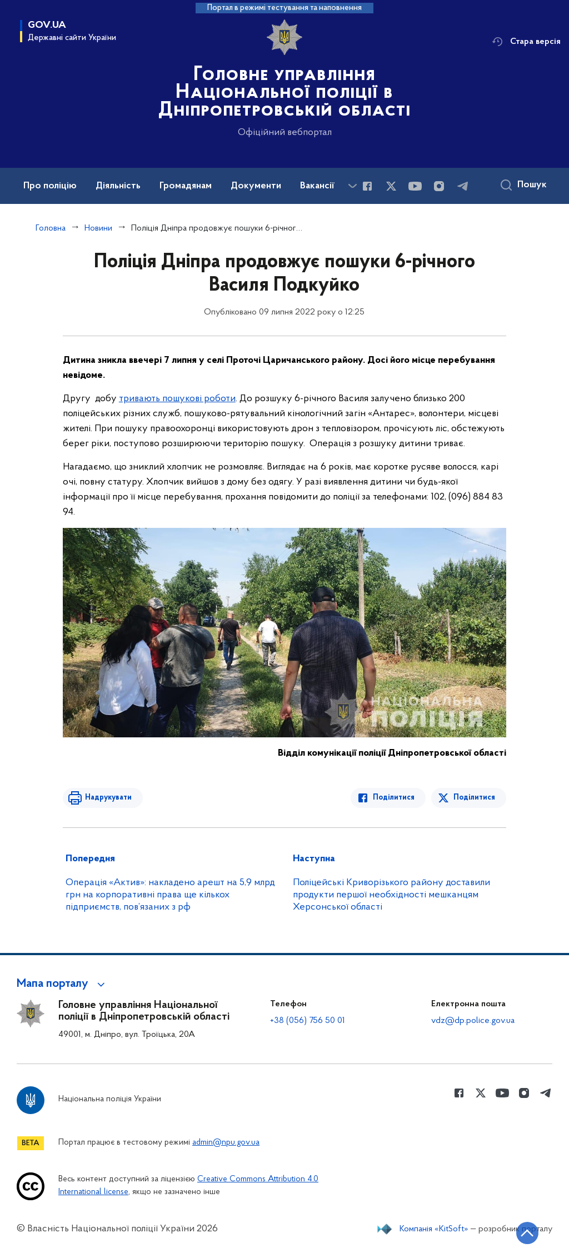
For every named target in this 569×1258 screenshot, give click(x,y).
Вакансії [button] (317, 186)
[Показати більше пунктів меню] (352, 186)
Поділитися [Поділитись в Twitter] (474, 797)
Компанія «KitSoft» (434, 1229)
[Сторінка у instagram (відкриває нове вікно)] (439, 186)
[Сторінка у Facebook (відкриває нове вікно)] (367, 186)
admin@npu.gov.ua (225, 1143)
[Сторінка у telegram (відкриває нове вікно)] (463, 186)
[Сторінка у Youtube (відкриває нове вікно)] (415, 186)
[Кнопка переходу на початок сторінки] (527, 1233)
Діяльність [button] (118, 186)
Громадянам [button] (185, 186)
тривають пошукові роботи (177, 398)
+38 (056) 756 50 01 (307, 1020)
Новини (98, 228)
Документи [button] (256, 186)
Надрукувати (108, 797)
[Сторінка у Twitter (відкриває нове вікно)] (391, 186)
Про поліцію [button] (50, 186)
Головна (51, 228)
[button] (62, 984)
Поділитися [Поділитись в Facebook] (394, 797)
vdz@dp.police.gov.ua (473, 1020)
